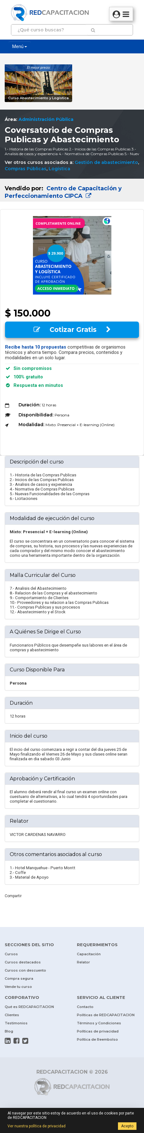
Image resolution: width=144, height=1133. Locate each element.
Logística (59, 168)
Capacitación (89, 954)
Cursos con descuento (25, 970)
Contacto (85, 1007)
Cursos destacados (23, 962)
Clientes (12, 1015)
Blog (9, 1031)
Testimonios (16, 1023)
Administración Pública (46, 119)
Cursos (11, 954)
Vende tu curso (18, 986)
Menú (19, 46)
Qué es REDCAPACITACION (29, 1007)
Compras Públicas (25, 168)
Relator (83, 962)
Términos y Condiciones (99, 1023)
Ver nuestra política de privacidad (37, 1126)
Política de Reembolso (97, 1039)
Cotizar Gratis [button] (72, 329)
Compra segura (19, 978)
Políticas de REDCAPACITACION (106, 1015)
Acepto (127, 1126)
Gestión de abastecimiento (106, 162)
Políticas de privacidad (98, 1031)
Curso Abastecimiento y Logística (38, 98)
